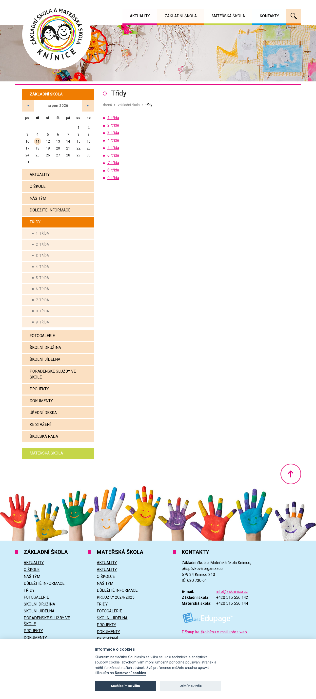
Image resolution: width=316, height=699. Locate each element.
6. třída (42, 289)
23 (89, 148)
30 (89, 155)
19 (48, 148)
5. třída (42, 278)
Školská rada (44, 436)
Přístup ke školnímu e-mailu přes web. (215, 632)
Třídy (35, 222)
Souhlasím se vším (125, 686)
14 (68, 141)
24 (27, 155)
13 (58, 141)
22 (78, 148)
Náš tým (38, 198)
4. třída (42, 267)
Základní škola (129, 105)
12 (48, 141)
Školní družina (45, 347)
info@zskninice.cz (232, 591)
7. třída (42, 300)
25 (38, 155)
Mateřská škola (46, 453)
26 (48, 155)
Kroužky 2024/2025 (116, 597)
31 (27, 162)
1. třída (42, 233)
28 (68, 155)
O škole (37, 186)
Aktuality (40, 174)
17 (27, 148)
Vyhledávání (293, 16)
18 (38, 148)
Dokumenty (41, 400)
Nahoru (290, 474)
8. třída (42, 311)
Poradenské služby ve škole (53, 374)
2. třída (42, 244)
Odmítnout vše (190, 686)
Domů (107, 105)
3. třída (42, 256)
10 (27, 141)
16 (89, 141)
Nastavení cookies (130, 673)
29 (78, 155)
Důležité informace (50, 210)
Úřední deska (43, 412)
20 (58, 148)
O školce (106, 576)
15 (78, 141)
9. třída (42, 322)
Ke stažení (40, 424)
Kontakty (269, 16)
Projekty (39, 389)
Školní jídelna (45, 359)
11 (38, 141)
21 (68, 148)
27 (58, 155)
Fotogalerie (42, 335)
